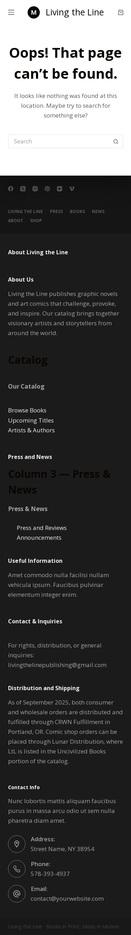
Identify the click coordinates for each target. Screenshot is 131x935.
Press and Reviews (42, 528)
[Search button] (116, 141)
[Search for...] (58, 141)
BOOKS (77, 211)
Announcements (39, 537)
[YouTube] (59, 188)
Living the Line (75, 12)
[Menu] (11, 12)
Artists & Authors (31, 430)
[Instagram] (35, 188)
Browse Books (27, 410)
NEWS (98, 211)
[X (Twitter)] (23, 188)
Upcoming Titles (31, 420)
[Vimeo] (71, 188)
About (15, 221)
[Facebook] (10, 188)
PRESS (56, 211)
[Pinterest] (47, 188)
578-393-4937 (50, 874)
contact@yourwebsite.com (67, 898)
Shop (36, 221)
